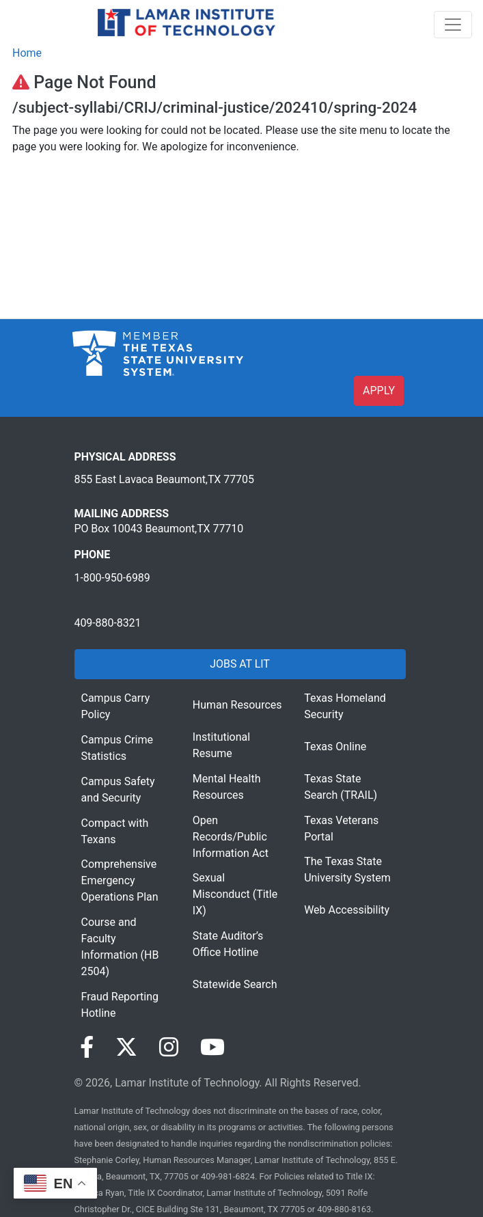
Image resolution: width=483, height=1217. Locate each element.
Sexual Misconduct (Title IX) (235, 894)
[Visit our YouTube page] (212, 1048)
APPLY (379, 390)
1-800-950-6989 (112, 577)
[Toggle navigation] (453, 24)
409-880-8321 (107, 622)
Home (27, 52)
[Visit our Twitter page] (126, 1048)
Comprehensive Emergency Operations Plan (119, 880)
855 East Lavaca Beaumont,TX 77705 (164, 479)
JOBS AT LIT (239, 663)
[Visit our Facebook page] (87, 1048)
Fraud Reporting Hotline (119, 1005)
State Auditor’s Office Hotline (228, 944)
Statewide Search (235, 984)
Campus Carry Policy (115, 706)
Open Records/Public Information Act (230, 837)
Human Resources (237, 704)
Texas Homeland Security (345, 706)
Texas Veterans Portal (341, 828)
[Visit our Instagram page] (168, 1048)
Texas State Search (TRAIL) (340, 787)
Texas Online (335, 746)
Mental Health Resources (227, 787)
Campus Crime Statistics (117, 748)
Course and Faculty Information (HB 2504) (120, 947)
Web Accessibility (346, 909)
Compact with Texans (115, 831)
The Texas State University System (347, 869)
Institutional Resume (221, 745)
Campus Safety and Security (118, 789)
